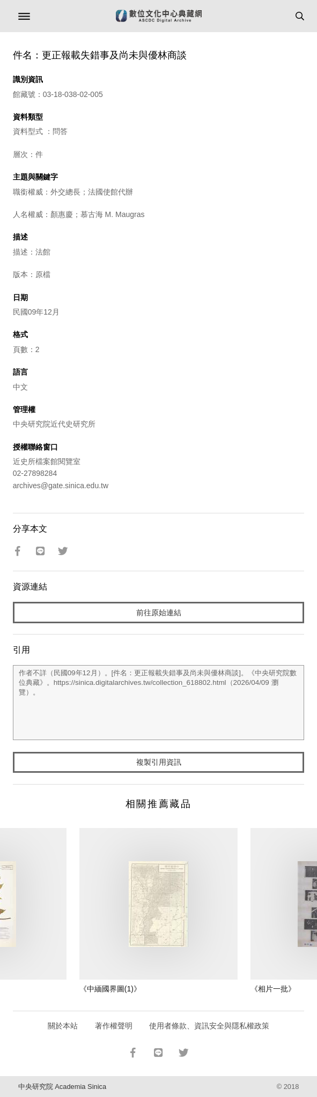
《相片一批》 (273, 988)
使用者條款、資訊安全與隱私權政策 (209, 1025)
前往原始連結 (158, 612)
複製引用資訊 (158, 762)
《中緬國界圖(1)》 (110, 988)
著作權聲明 (113, 1025)
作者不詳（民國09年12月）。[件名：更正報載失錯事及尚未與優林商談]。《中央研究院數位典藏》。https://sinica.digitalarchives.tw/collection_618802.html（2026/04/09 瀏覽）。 (159, 702)
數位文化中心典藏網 (159, 16)
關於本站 (63, 1025)
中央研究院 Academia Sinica (62, 1087)
